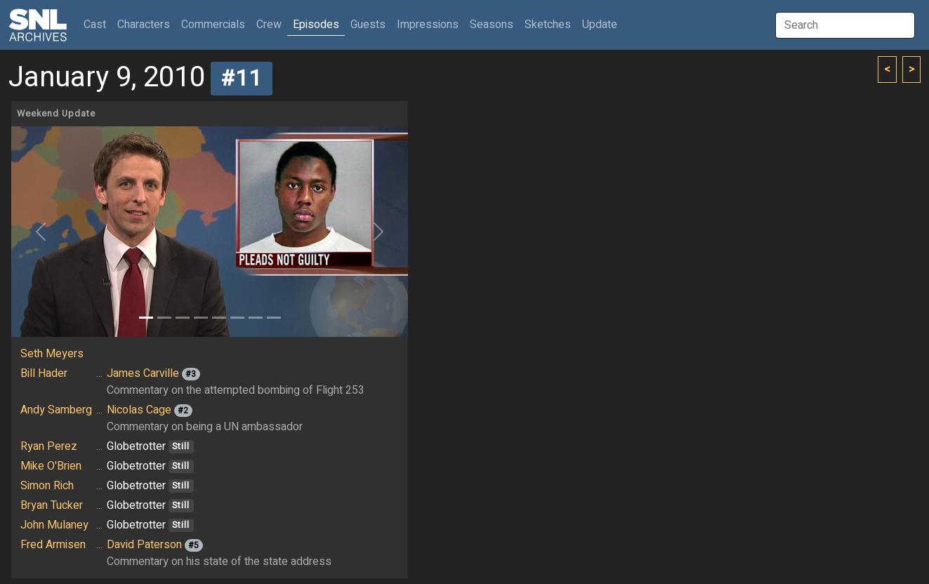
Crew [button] (269, 24)
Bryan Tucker (51, 505)
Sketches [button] (548, 24)
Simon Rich (47, 485)
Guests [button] (368, 24)
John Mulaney (54, 525)
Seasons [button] (491, 24)
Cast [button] (98, 24)
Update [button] (599, 24)
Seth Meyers (52, 353)
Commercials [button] (213, 24)
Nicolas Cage (139, 409)
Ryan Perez (48, 446)
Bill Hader (43, 373)
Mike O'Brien (50, 466)
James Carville (143, 373)
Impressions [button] (428, 24)
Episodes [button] (316, 24)
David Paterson (144, 544)
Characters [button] (143, 24)
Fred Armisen (53, 544)
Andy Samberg (56, 409)
